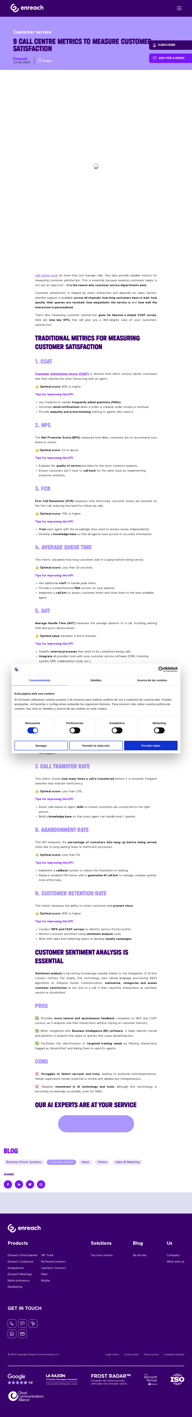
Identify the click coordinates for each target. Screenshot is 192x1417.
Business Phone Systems (24, 1162)
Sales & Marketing (128, 1162)
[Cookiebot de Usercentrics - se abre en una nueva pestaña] (161, 669)
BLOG (11, 1150)
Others (102, 1162)
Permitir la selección (96, 745)
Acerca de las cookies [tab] (152, 680)
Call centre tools (46, 275)
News (85, 1162)
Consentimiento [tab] (40, 680)
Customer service (61, 1162)
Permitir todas (150, 745)
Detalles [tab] (96, 680)
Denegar (41, 745)
